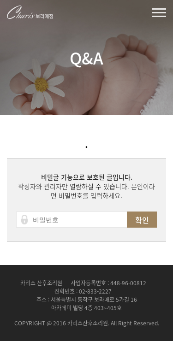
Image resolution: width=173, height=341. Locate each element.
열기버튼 (159, 12)
